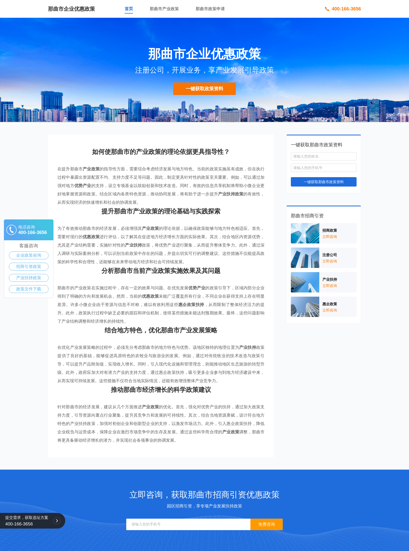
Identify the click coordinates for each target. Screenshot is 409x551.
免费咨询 (266, 524)
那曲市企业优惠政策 (71, 9)
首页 (129, 9)
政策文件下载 (28, 289)
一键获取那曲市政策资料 (324, 182)
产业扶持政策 (28, 278)
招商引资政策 (28, 266)
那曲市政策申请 (210, 9)
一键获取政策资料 (204, 88)
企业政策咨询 (28, 255)
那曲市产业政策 (164, 9)
